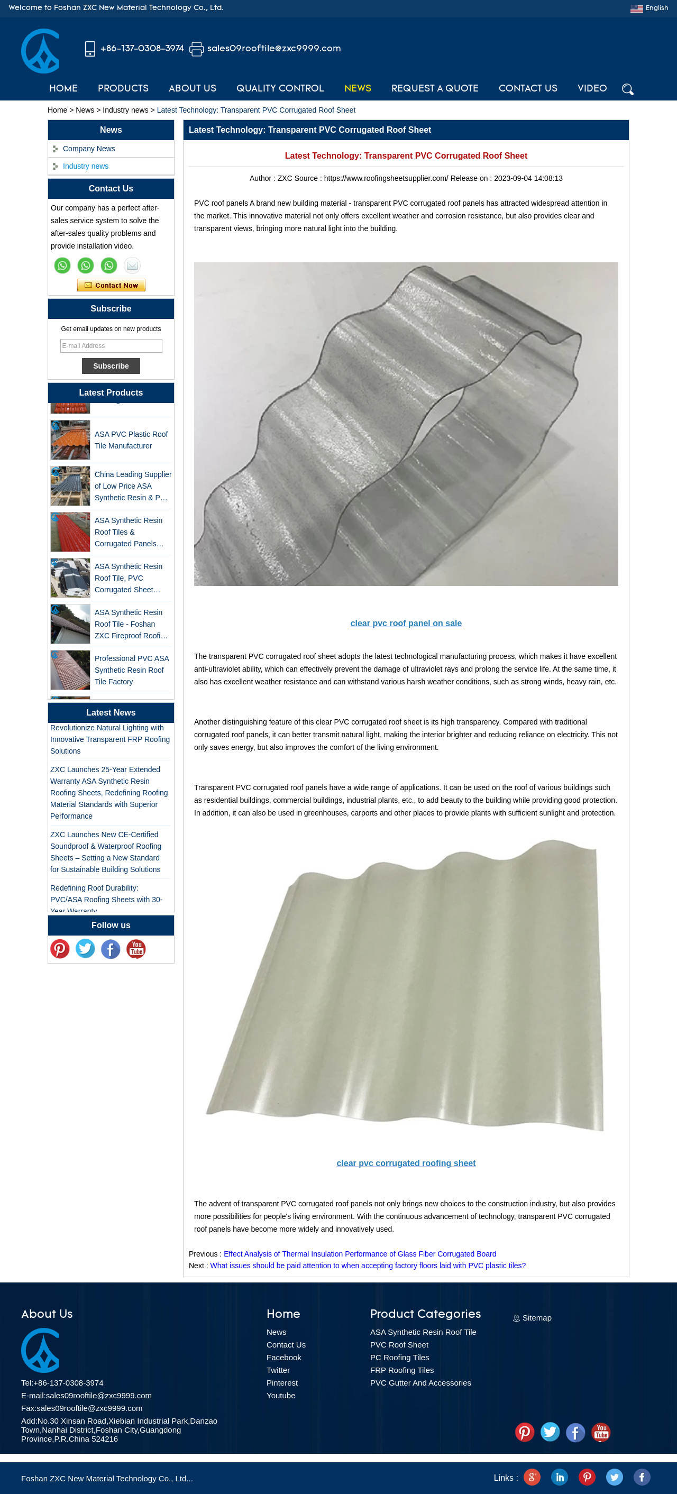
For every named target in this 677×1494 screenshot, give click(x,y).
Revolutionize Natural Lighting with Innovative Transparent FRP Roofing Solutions (110, 741)
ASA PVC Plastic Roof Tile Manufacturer (131, 443)
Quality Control (280, 89)
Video (592, 89)
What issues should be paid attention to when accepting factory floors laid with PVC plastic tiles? (368, 1265)
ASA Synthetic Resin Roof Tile (423, 1331)
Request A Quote (435, 89)
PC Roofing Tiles (399, 1357)
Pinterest (282, 1382)
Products (123, 89)
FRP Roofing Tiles (402, 1369)
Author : (264, 178)
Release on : (473, 178)
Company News (89, 148)
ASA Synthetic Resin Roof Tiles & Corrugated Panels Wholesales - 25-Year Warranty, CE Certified (131, 535)
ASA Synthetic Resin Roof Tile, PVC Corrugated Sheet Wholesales (128, 581)
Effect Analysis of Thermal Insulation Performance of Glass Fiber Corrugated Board (360, 1254)
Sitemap (537, 1317)
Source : (309, 178)
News (357, 89)
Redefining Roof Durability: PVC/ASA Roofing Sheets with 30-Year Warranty (106, 902)
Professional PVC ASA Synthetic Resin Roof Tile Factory (132, 673)
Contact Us (528, 89)
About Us (192, 89)
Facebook (284, 1357)
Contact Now (111, 285)
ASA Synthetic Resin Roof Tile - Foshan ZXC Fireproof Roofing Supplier (132, 627)
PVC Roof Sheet (399, 1344)
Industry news (125, 110)
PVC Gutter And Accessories (420, 1382)
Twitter (278, 1369)
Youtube (281, 1395)
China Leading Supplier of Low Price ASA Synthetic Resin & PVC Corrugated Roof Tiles (133, 489)
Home (63, 89)
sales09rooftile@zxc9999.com (274, 48)
